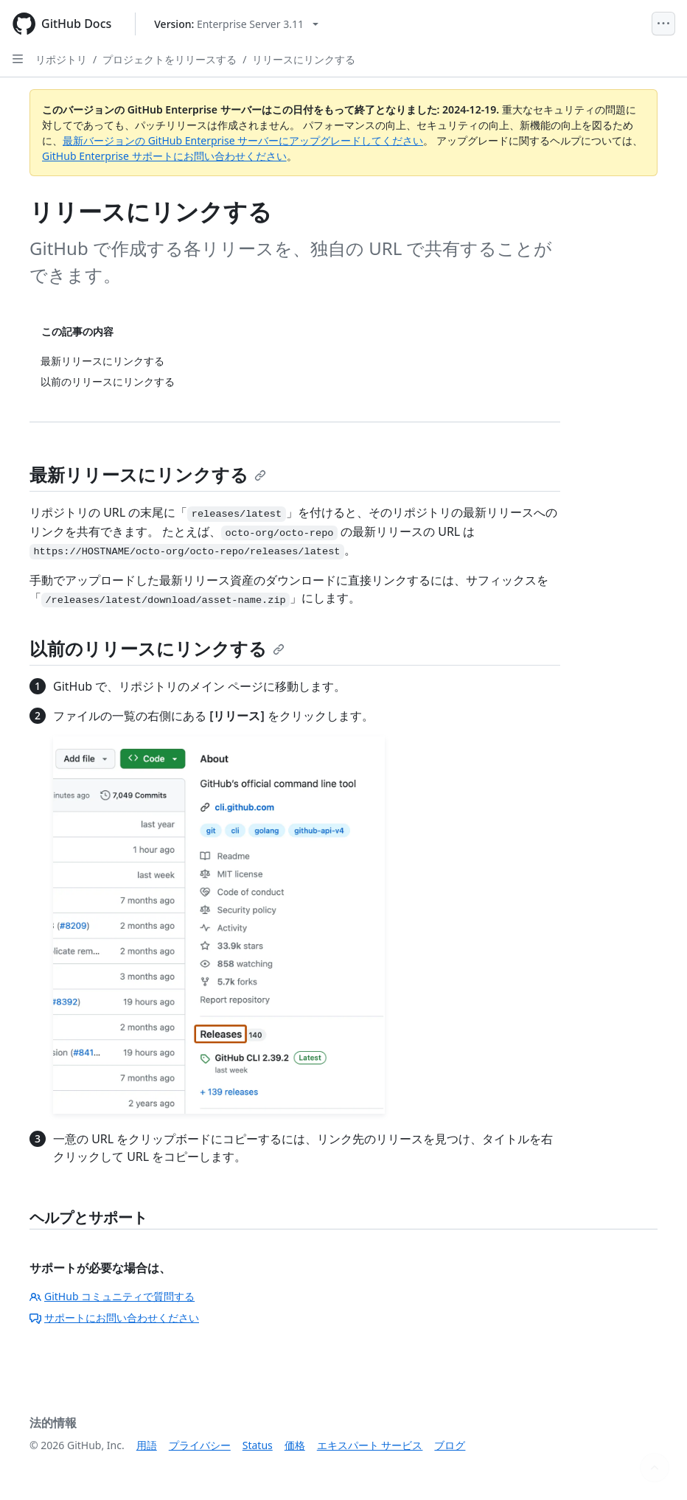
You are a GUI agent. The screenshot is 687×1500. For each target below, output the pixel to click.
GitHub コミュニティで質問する (112, 1296)
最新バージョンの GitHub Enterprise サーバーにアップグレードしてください (243, 140)
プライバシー (200, 1445)
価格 (295, 1445)
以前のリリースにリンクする (157, 648)
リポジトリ (61, 59)
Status (258, 1445)
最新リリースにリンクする (147, 474)
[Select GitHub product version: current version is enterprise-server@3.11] (236, 24)
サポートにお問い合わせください (114, 1318)
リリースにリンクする (303, 59)
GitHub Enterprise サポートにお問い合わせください (164, 156)
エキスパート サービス (370, 1445)
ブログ (449, 1445)
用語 (146, 1445)
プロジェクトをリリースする (169, 59)
